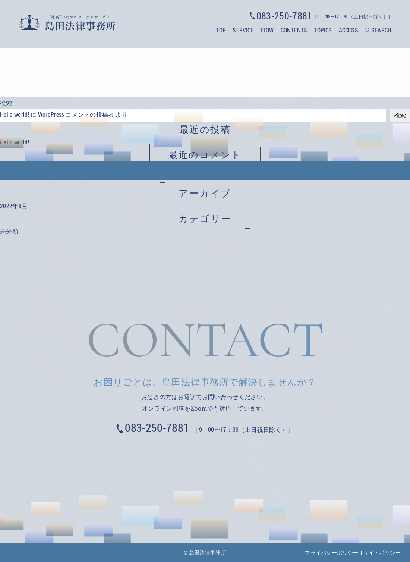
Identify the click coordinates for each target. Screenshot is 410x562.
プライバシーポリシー (331, 552)
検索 (6, 103)
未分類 (9, 231)
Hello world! (14, 114)
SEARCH (381, 30)
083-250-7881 (157, 427)
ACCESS (348, 30)
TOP (221, 30)
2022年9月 (14, 206)
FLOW (267, 30)
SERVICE (243, 30)
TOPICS (323, 30)
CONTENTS (294, 30)
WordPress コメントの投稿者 (76, 114)
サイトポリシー (382, 552)
